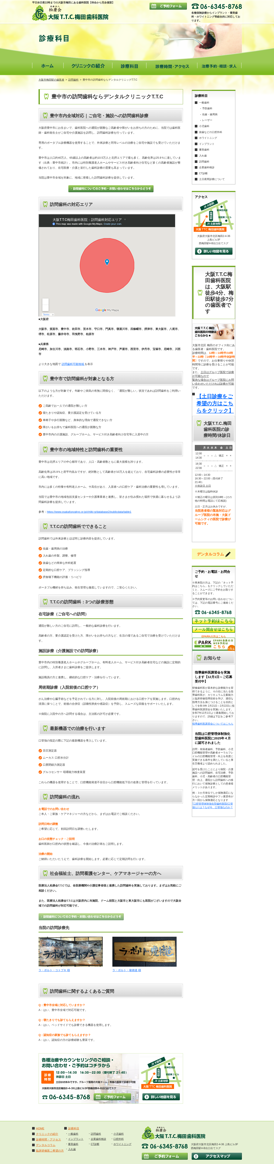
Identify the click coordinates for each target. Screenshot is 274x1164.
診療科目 (73, 1128)
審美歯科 (204, 149)
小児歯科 (204, 126)
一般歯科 (204, 102)
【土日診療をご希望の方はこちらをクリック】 (215, 403)
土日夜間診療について (212, 179)
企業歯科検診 (206, 167)
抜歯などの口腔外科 (210, 132)
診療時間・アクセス (48, 1139)
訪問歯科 (73, 79)
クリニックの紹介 (47, 1134)
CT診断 (203, 173)
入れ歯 (203, 155)
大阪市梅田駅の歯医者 (51, 79)
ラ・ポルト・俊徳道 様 (126, 970)
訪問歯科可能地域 (73, 364)
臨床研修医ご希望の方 (50, 1150)
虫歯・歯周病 (209, 114)
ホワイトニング (208, 137)
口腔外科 (118, 1138)
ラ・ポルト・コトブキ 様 (54, 970)
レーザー (207, 120)
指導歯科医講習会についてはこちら (212, 723)
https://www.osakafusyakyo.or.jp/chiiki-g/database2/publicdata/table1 (89, 511)
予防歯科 (207, 108)
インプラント (206, 143)
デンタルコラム (45, 1145)
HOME (40, 1128)
